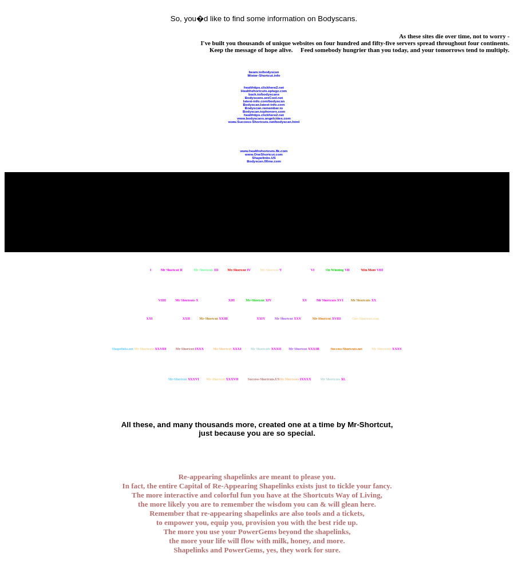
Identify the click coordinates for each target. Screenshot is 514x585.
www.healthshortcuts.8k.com (264, 151)
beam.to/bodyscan (264, 72)
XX (364, 300)
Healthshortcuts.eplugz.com (264, 91)
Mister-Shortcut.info (264, 75)
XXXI (227, 349)
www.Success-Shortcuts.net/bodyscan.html (263, 122)
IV (239, 270)
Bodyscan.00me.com (264, 161)
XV (295, 300)
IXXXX (295, 379)
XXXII (266, 349)
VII (338, 270)
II (172, 270)
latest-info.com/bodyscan (263, 101)
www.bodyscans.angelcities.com (263, 118)
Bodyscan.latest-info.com (263, 104)
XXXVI (183, 379)
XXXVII (223, 379)
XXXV (386, 349)
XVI (330, 300)
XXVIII (151, 349)
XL (333, 379)
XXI (139, 318)
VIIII (152, 300)
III (205, 270)
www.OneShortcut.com (264, 154)
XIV (259, 300)
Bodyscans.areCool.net (264, 98)
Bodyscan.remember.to (264, 108)
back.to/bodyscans (263, 94)
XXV (288, 318)
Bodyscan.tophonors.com (264, 111)
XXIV (251, 318)
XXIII (213, 318)
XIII (221, 300)
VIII (372, 270)
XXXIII (303, 349)
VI (303, 270)
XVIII (327, 318)
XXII (176, 318)
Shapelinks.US (264, 158)
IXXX (190, 349)
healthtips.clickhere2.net (264, 87)
